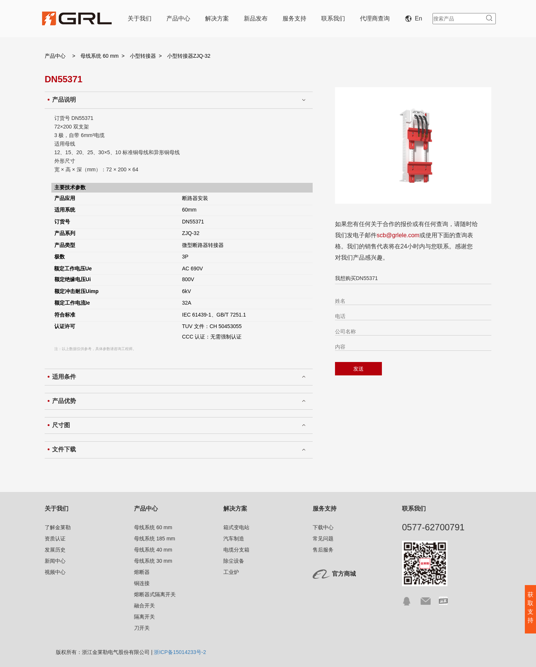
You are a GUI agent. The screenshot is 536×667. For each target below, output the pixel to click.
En (415, 18)
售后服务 (323, 550)
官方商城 (344, 574)
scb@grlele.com (398, 235)
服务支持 (294, 18)
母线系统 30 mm (153, 561)
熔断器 (142, 572)
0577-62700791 (433, 527)
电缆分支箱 (236, 550)
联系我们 (333, 18)
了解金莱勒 (58, 527)
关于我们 (139, 18)
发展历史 (55, 550)
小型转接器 (143, 56)
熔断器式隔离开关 (155, 594)
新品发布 (256, 18)
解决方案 (217, 18)
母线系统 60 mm (99, 56)
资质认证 (55, 538)
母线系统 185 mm (154, 538)
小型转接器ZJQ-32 (189, 56)
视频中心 (55, 572)
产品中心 (178, 18)
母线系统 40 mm (153, 550)
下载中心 (323, 527)
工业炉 (231, 572)
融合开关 (144, 606)
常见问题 (323, 538)
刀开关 (142, 628)
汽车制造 (233, 538)
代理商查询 (375, 18)
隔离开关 (144, 617)
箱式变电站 (236, 527)
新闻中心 (55, 561)
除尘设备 (233, 561)
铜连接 (142, 583)
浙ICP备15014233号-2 (180, 652)
